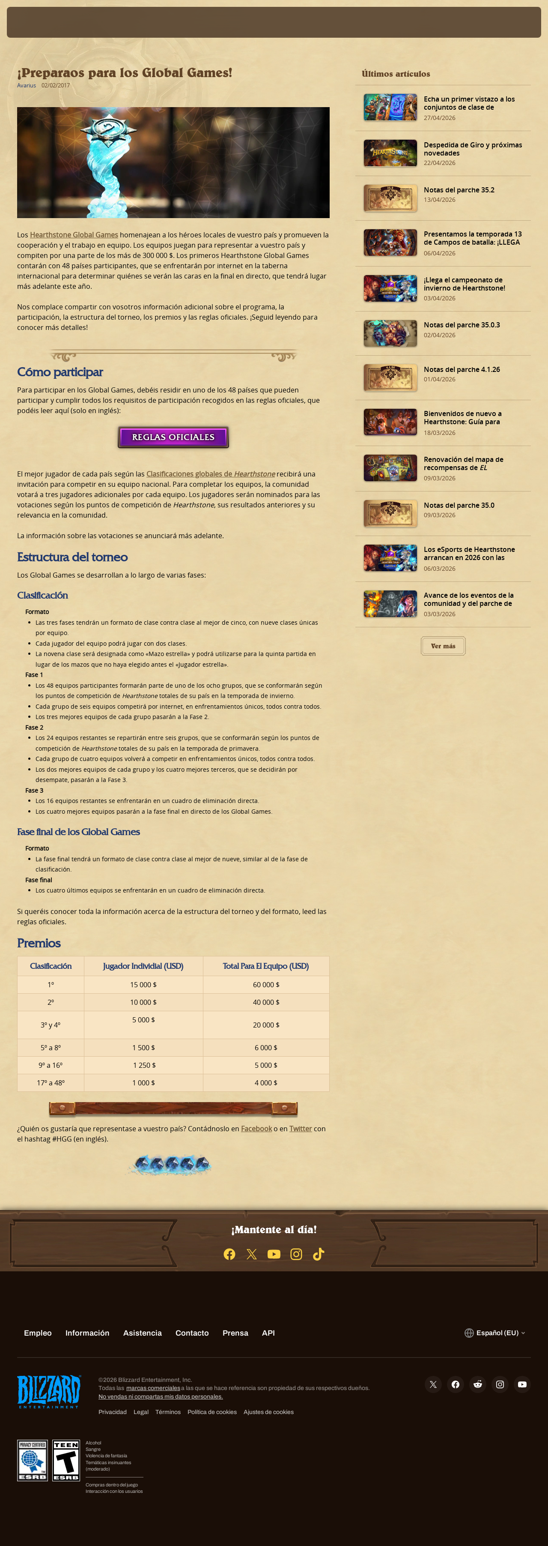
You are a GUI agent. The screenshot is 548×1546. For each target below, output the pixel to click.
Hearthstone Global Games (74, 235)
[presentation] (33, 22)
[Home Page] (74, 22)
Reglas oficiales (173, 437)
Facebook (256, 1128)
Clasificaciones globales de (210, 474)
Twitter (300, 1128)
